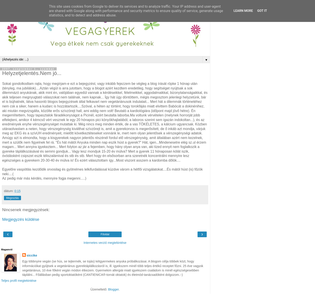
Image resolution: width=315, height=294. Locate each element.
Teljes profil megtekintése (19, 280)
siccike (32, 255)
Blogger (113, 289)
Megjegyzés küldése (20, 219)
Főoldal (105, 234)
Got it (262, 11)
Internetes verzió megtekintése (105, 242)
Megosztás (12, 198)
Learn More (243, 11)
